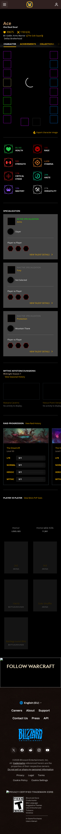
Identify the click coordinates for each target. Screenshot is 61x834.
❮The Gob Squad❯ (34, 35)
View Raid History (33, 423)
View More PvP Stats (33, 498)
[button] (7, 55)
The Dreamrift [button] (13, 447)
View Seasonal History (15, 376)
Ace (7, 23)
